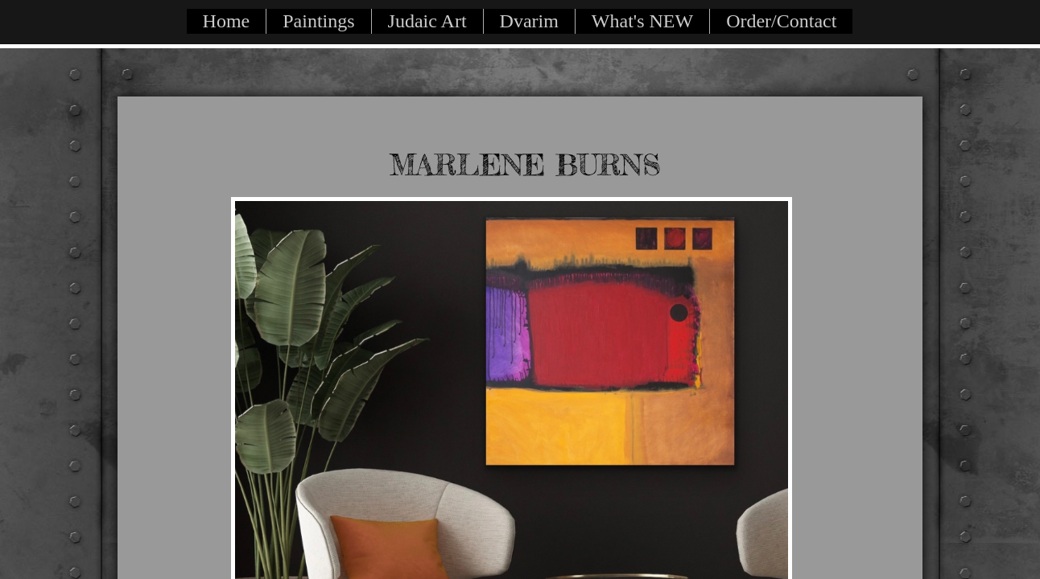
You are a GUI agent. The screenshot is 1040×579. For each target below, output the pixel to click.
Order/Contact (781, 20)
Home (226, 20)
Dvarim (529, 20)
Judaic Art (427, 20)
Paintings (318, 20)
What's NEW (642, 20)
